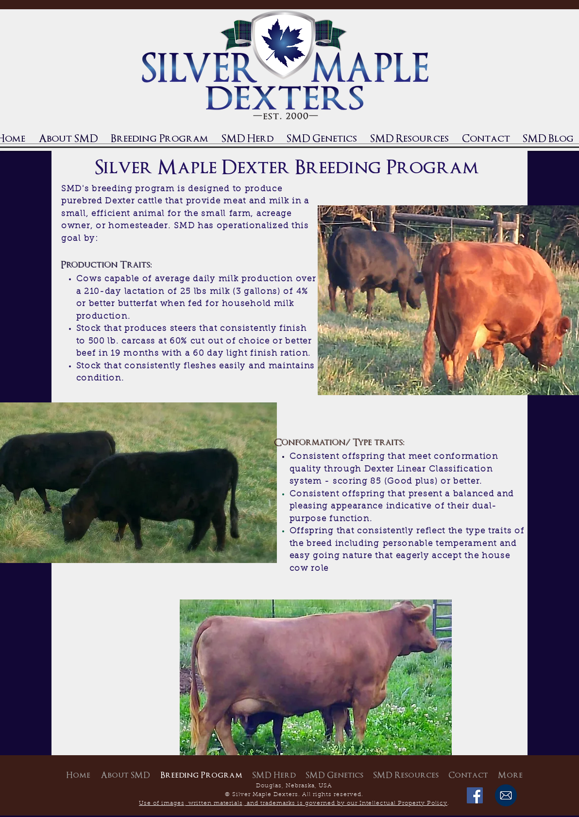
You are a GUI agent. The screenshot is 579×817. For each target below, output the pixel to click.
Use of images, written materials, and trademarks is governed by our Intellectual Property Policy (293, 803)
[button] (247, 139)
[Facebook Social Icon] (475, 795)
